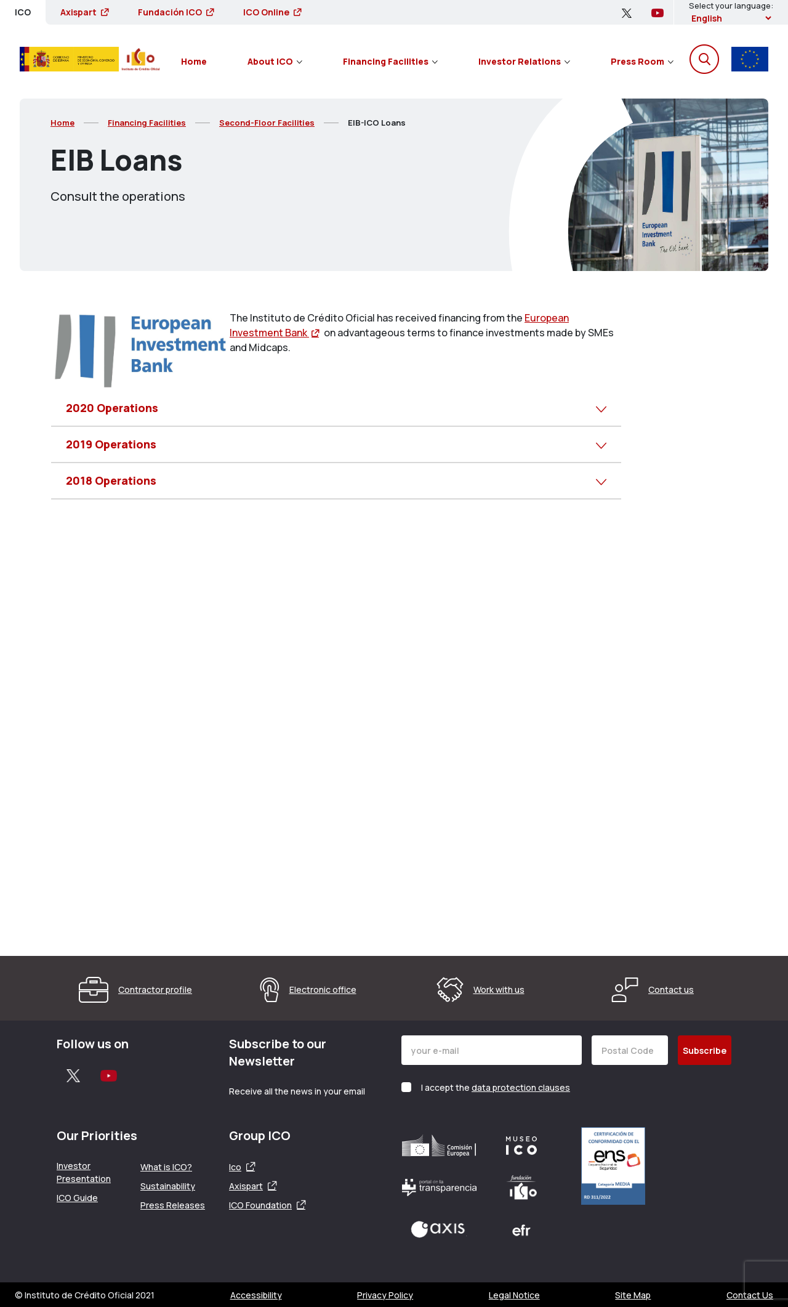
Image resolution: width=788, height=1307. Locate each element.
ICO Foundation (260, 1205)
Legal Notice (514, 1295)
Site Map (633, 1295)
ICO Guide (77, 1198)
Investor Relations (524, 61)
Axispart (84, 12)
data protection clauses (521, 1087)
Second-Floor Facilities (267, 122)
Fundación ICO (176, 12)
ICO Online (272, 12)
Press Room (642, 61)
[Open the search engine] (704, 59)
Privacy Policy (385, 1295)
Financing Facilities (390, 61)
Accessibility (256, 1295)
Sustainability (167, 1186)
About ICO (274, 61)
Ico (235, 1167)
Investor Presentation (84, 1172)
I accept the (495, 1087)
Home (194, 61)
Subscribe (704, 1050)
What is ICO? (166, 1167)
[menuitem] (194, 59)
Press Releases (172, 1205)
